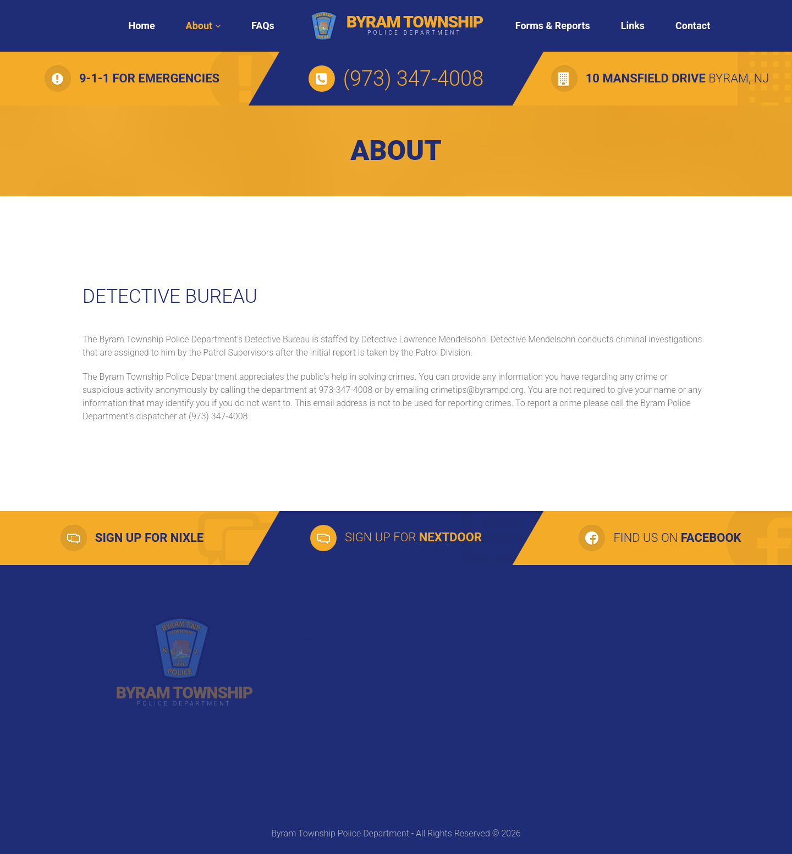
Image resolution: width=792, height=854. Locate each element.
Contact (692, 25)
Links (633, 25)
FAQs (262, 25)
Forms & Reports (552, 25)
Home (141, 25)
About (199, 25)
